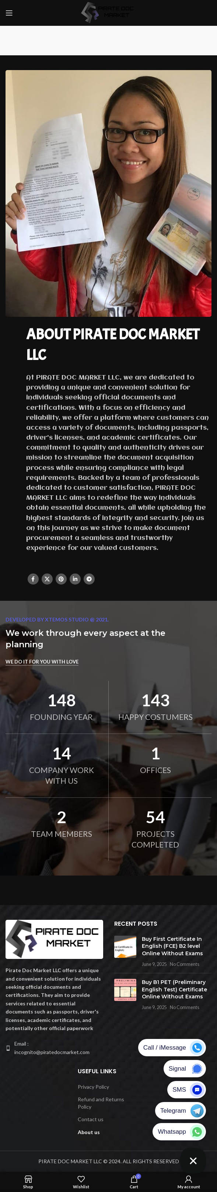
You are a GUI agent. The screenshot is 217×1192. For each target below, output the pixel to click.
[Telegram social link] (89, 579)
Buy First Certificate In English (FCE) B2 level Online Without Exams (172, 946)
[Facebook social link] (33, 579)
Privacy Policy (93, 1087)
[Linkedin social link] (75, 579)
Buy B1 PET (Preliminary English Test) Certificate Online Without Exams (174, 989)
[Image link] (54, 939)
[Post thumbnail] (125, 951)
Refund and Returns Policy (101, 1103)
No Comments (184, 964)
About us (89, 1132)
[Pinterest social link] (61, 579)
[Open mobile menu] (9, 13)
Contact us (91, 1119)
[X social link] (47, 579)
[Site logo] (108, 12)
